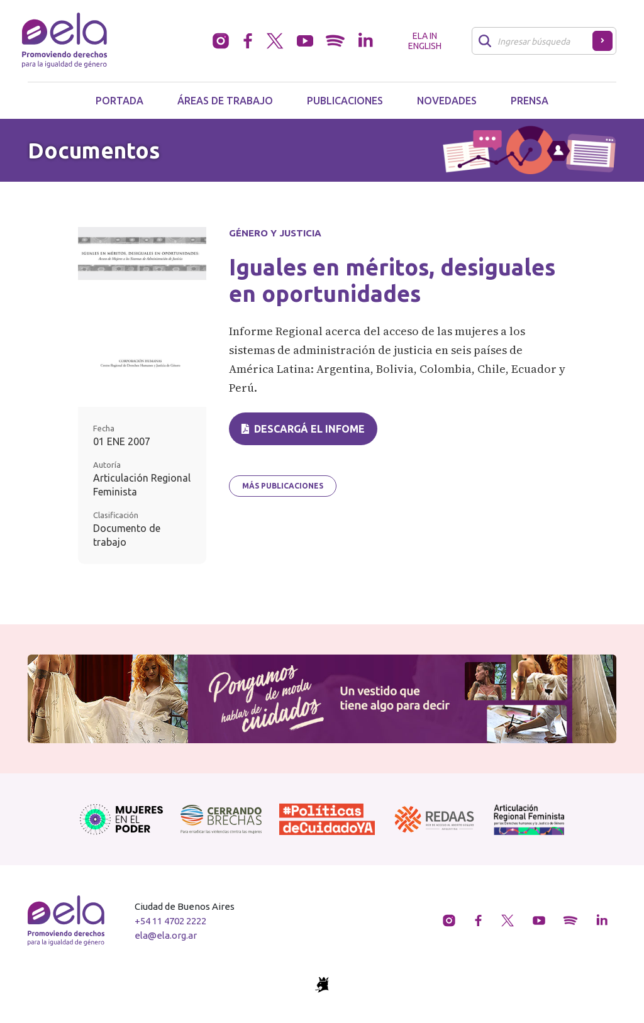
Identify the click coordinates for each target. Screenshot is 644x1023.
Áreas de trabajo (225, 100)
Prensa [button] (529, 100)
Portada (119, 100)
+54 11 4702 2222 (170, 920)
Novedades (447, 100)
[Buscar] (535, 41)
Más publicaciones (282, 486)
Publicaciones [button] (345, 100)
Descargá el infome (303, 428)
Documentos (94, 150)
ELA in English (424, 41)
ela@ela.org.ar (166, 935)
